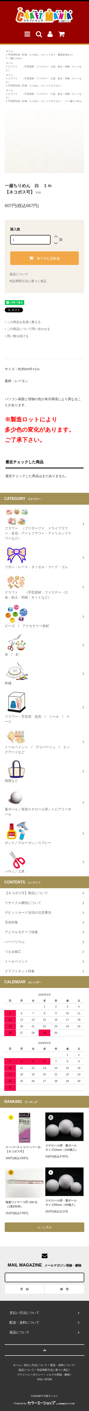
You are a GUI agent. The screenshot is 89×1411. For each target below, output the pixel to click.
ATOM (48, 1379)
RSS (40, 1379)
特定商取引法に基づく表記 (28, 281)
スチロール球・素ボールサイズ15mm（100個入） (61, 1148)
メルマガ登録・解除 (58, 1374)
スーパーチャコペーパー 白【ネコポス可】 (22, 1149)
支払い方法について (35, 1365)
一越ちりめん (15, 58)
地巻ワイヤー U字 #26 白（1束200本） (21, 1204)
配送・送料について (62, 1365)
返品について (18, 274)
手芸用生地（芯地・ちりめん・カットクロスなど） (35, 85)
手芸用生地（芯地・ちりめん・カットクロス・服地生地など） (41, 54)
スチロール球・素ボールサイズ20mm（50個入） (61, 1203)
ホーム (9, 51)
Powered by (44, 1403)
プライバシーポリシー (30, 1374)
